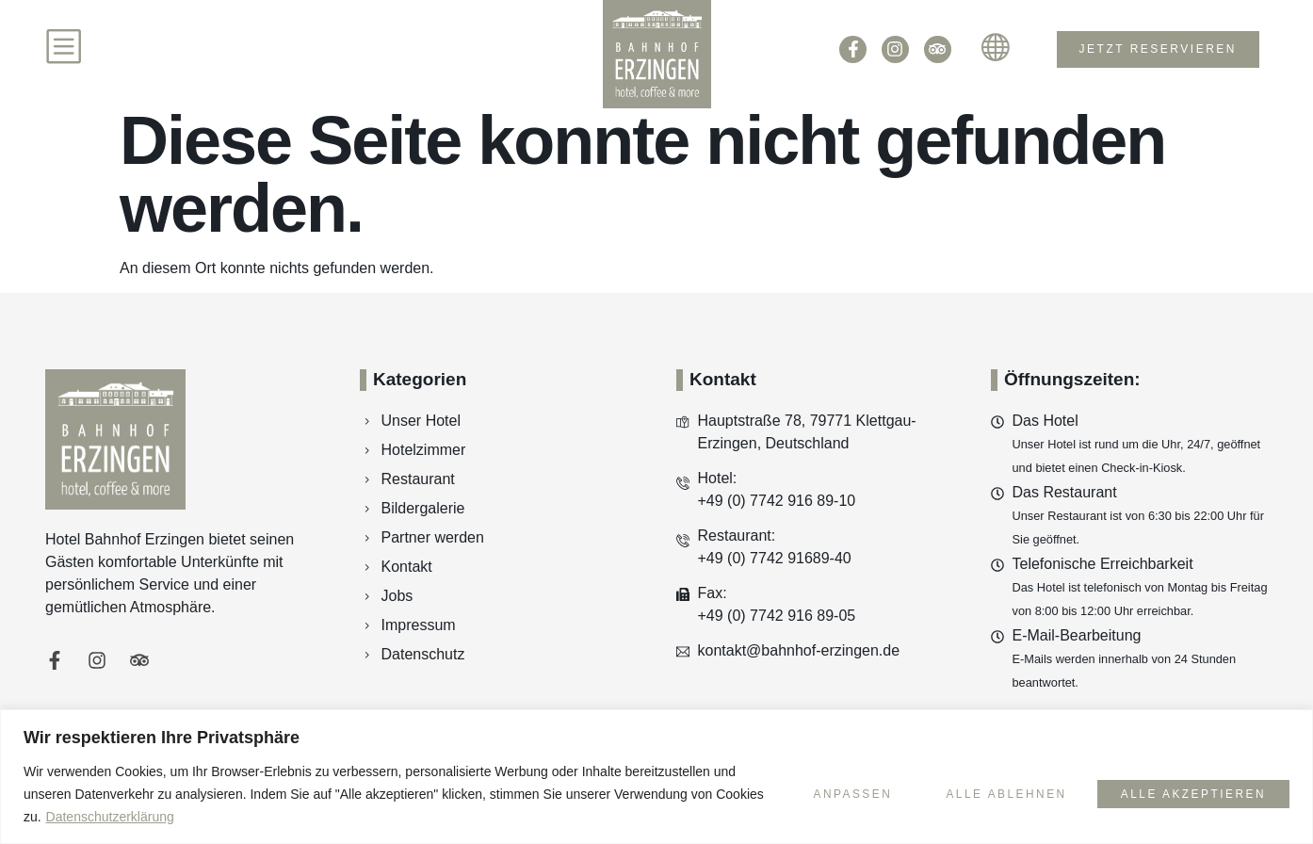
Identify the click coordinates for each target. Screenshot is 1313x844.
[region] (656, 776)
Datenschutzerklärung (161, 816)
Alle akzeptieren (1191, 793)
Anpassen (839, 793)
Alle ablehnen (998, 793)
